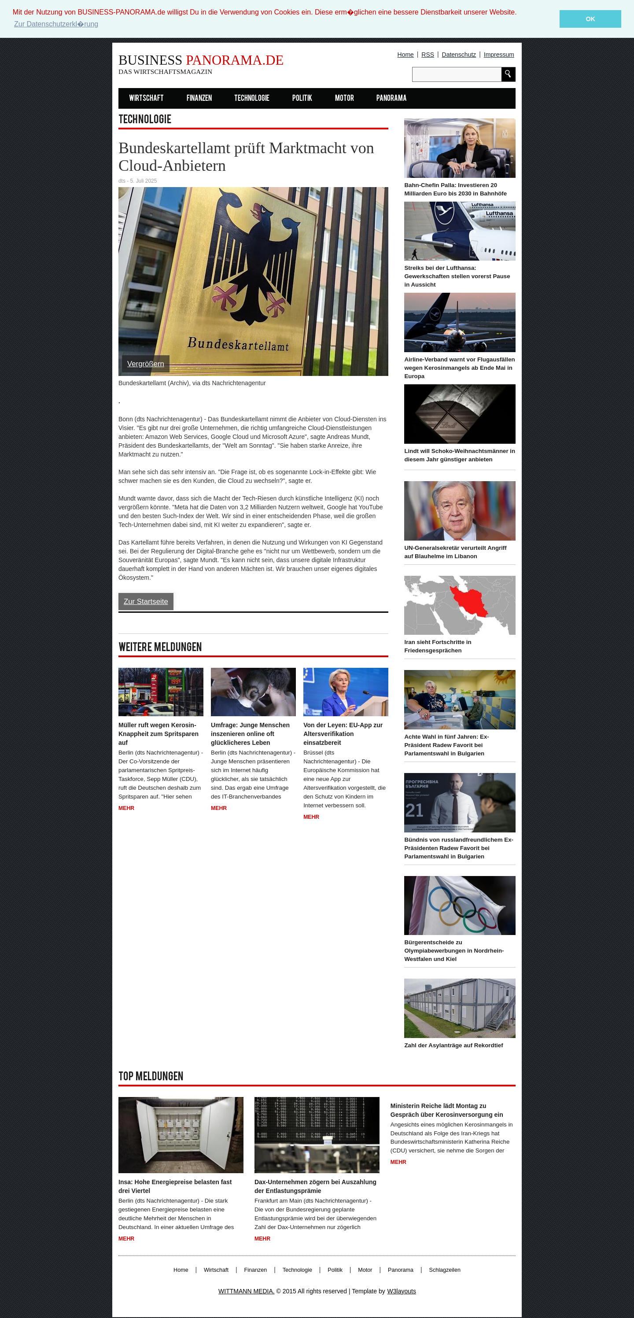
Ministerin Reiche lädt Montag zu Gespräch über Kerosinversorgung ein (447, 1110)
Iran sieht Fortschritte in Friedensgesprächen (437, 646)
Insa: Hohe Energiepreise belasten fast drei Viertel (175, 1186)
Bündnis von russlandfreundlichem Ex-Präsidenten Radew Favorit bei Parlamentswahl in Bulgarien (458, 848)
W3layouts (401, 1291)
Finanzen (199, 99)
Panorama (391, 99)
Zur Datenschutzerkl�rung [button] (56, 24)
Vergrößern (145, 364)
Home (406, 54)
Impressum (499, 54)
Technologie (251, 99)
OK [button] (590, 18)
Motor (344, 99)
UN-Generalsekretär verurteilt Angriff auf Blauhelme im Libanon (455, 552)
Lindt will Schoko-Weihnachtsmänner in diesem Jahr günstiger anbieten (459, 455)
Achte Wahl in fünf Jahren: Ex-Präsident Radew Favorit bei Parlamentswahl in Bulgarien (446, 745)
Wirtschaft (146, 99)
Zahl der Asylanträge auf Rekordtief (453, 1045)
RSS (427, 54)
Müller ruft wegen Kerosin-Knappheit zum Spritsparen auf (158, 734)
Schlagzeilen (445, 1270)
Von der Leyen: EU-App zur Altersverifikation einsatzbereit (343, 734)
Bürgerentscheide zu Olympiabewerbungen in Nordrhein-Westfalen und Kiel (454, 950)
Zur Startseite (146, 601)
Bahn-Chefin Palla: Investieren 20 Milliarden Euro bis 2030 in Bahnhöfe (455, 189)
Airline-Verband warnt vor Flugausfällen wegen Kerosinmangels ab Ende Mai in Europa (459, 367)
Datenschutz (459, 54)
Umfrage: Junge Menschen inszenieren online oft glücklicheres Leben (250, 734)
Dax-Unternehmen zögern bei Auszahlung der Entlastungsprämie (315, 1186)
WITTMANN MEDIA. (246, 1291)
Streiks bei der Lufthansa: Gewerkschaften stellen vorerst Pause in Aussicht (457, 276)
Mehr (126, 808)
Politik (302, 99)
